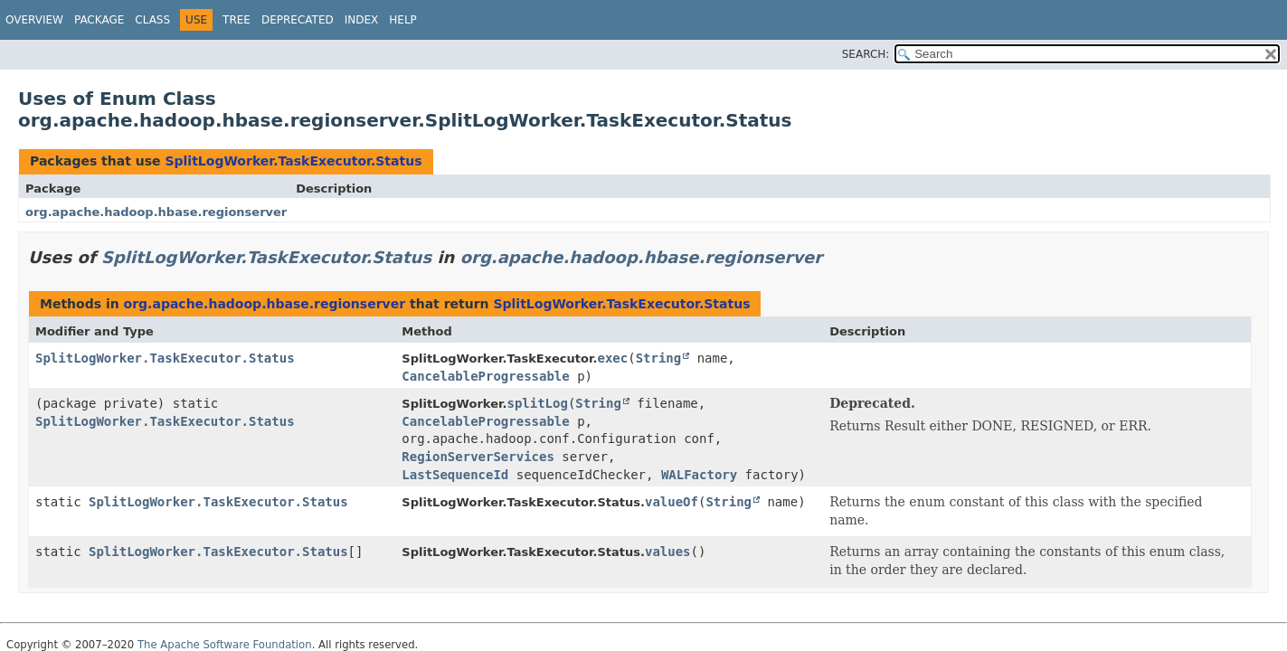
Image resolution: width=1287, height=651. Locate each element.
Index (362, 20)
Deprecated (297, 20)
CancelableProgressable (485, 376)
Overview (34, 20)
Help (403, 20)
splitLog (536, 403)
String (659, 358)
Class (152, 20)
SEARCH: (866, 54)
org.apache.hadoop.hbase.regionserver (156, 212)
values (668, 551)
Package (99, 20)
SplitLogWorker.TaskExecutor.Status (293, 161)
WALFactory (699, 474)
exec (612, 358)
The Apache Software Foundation (224, 644)
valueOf (671, 502)
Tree (236, 20)
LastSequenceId (455, 474)
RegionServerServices (478, 456)
